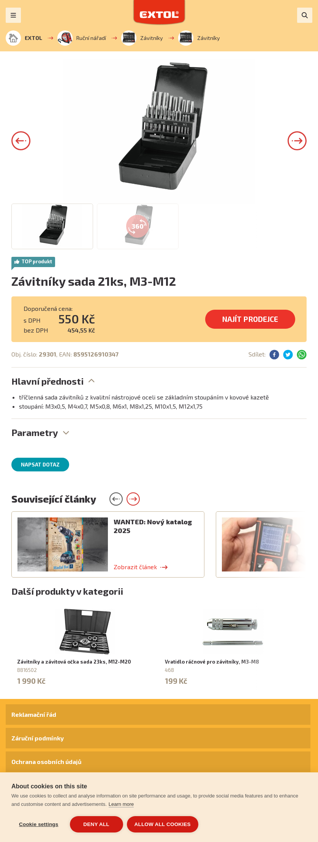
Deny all (96, 824)
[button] (20, 140)
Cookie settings (39, 824)
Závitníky (142, 38)
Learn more (121, 804)
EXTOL (24, 38)
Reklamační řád (33, 714)
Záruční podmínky (37, 738)
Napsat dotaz (40, 465)
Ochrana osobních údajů (46, 761)
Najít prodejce (250, 319)
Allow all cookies (162, 824)
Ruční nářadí (81, 38)
